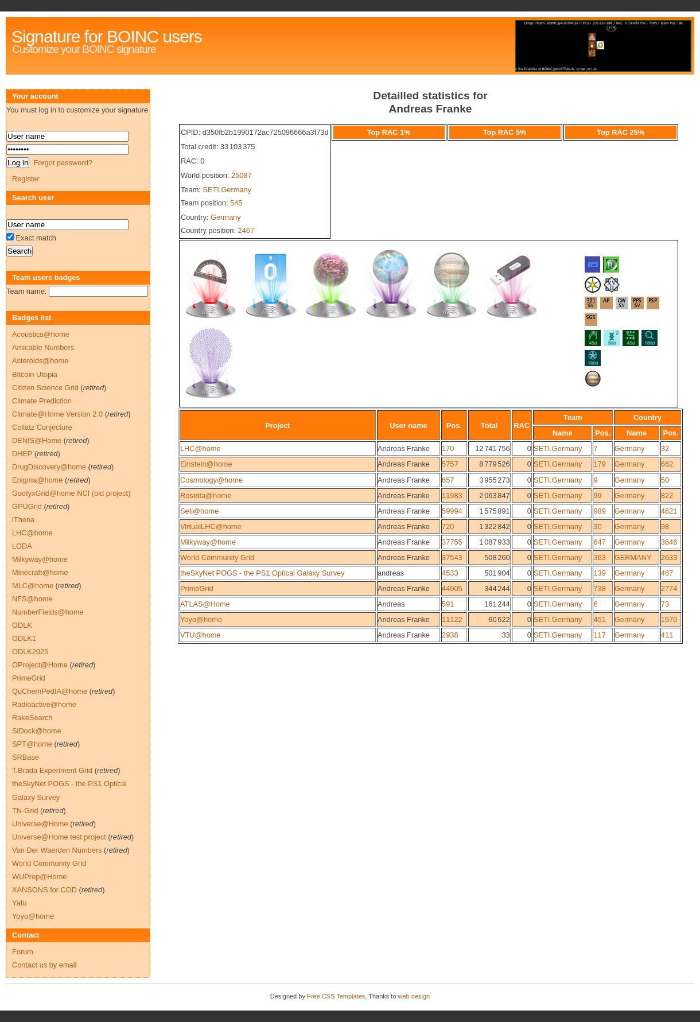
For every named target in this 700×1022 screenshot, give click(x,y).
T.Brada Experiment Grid (52, 770)
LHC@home (200, 448)
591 (448, 604)
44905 (452, 588)
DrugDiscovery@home (49, 467)
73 (665, 604)
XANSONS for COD (44, 889)
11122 (452, 619)
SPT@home (32, 744)
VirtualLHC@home (211, 526)
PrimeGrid (196, 588)
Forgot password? (62, 162)
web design (414, 996)
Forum (22, 951)
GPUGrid (27, 506)
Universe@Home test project (59, 837)
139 (599, 573)
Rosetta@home (205, 495)
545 (236, 203)
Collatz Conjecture (42, 427)
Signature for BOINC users (106, 36)
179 (599, 464)
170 (448, 448)
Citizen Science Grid (45, 387)
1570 (669, 619)
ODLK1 (24, 638)
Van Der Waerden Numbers (57, 850)
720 (448, 526)
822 (667, 495)
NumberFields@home (48, 612)
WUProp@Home (39, 876)
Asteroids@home (40, 360)
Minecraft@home (40, 572)
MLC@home (32, 585)
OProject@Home (40, 664)
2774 (669, 588)
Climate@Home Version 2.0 (57, 414)
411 (667, 635)
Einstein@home (206, 464)
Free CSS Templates (336, 996)
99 (597, 495)
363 (599, 557)
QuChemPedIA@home (49, 691)
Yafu (19, 903)
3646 (669, 542)
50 (665, 480)
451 (599, 619)
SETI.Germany (227, 189)
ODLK (22, 625)
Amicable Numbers (43, 347)
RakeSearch (32, 717)
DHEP (22, 453)
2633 (669, 557)
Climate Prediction (42, 401)
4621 (669, 511)
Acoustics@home (40, 334)
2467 (246, 230)
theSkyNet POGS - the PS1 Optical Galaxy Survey (262, 573)
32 (665, 448)
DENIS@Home (36, 440)
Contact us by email (44, 965)
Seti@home (199, 511)
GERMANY (633, 557)
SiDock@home (36, 730)
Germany (226, 217)
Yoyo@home (201, 619)
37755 (452, 542)
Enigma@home (37, 480)
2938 (450, 635)
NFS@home (32, 598)
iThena (23, 519)
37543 (452, 557)
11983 (452, 495)
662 (667, 464)
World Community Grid (217, 557)
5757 (450, 464)
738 (599, 588)
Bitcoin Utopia (34, 374)
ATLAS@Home (205, 604)
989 (599, 511)
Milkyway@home (208, 542)
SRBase (25, 757)
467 (667, 573)
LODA (22, 546)
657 (448, 480)
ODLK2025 (30, 651)
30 (597, 526)
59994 (452, 511)
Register (26, 178)
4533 (450, 573)
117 (599, 635)
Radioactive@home (44, 704)
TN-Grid (25, 810)
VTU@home (200, 635)
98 (665, 526)
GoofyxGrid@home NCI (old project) (71, 493)
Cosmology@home (211, 480)
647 (599, 542)
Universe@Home (40, 823)
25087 (241, 175)
